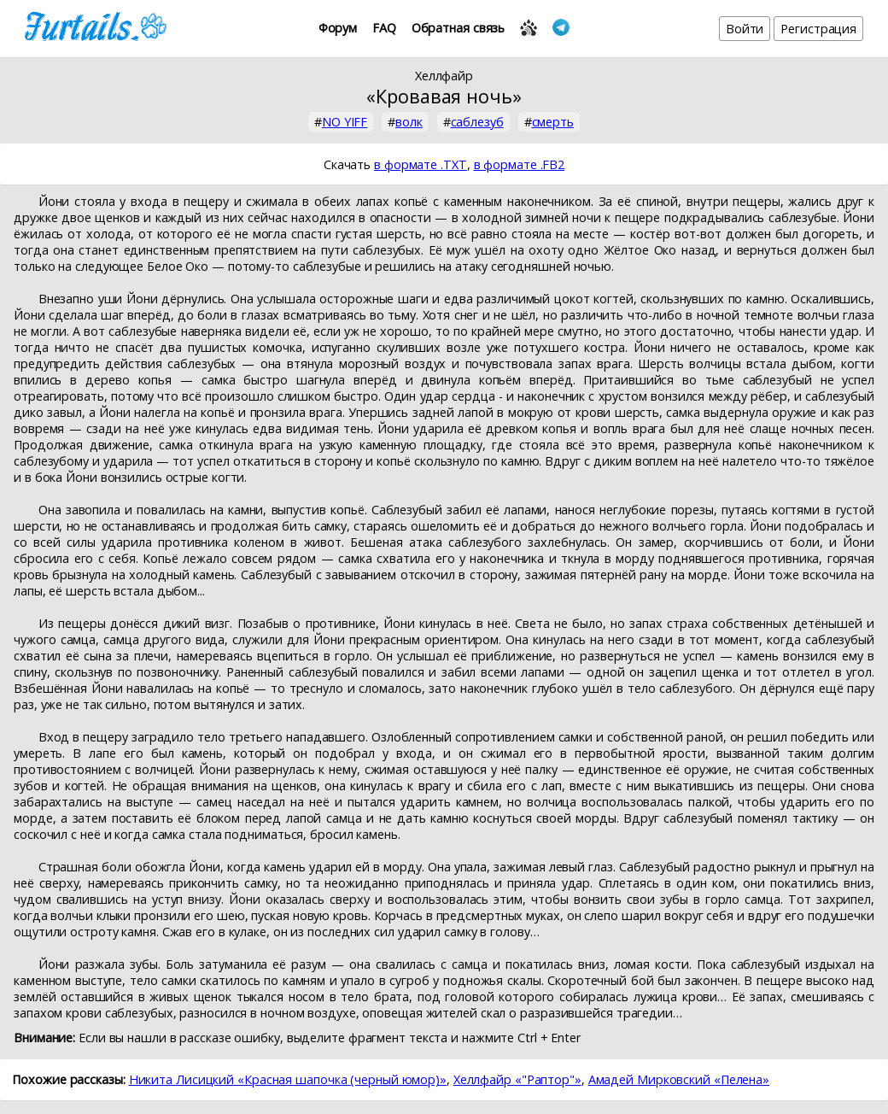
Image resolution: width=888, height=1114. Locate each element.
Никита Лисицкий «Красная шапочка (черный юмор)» (288, 1079)
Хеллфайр (444, 75)
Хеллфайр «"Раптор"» (517, 1079)
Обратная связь (458, 28)
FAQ (384, 28)
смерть (553, 122)
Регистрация (818, 29)
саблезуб (477, 122)
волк (409, 122)
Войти (745, 29)
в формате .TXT (420, 164)
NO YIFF (344, 122)
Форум (338, 28)
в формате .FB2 (519, 164)
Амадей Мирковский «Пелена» (678, 1079)
